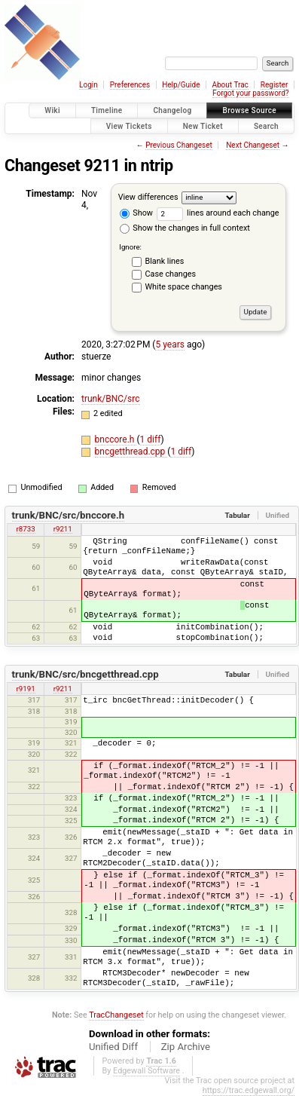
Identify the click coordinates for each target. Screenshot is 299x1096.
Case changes (171, 274)
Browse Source (249, 110)
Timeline (107, 110)
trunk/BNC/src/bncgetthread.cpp (85, 674)
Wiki (52, 110)
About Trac (230, 85)
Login (88, 85)
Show (136, 213)
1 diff (150, 439)
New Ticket (203, 126)
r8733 (26, 529)
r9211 (62, 529)
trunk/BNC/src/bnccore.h (68, 515)
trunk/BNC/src (110, 398)
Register (274, 85)
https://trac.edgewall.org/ (248, 1090)
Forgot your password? (250, 93)
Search (266, 126)
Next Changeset (252, 145)
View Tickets (129, 126)
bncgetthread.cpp (131, 451)
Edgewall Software (146, 1071)
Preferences (130, 85)
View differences (148, 197)
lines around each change (218, 213)
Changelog (172, 110)
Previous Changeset (178, 145)
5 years (169, 344)
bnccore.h (116, 439)
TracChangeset (116, 1015)
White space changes (183, 287)
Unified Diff (113, 1046)
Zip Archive (185, 1046)
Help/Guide (181, 85)
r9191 (26, 688)
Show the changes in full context (185, 228)
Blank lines (165, 261)
